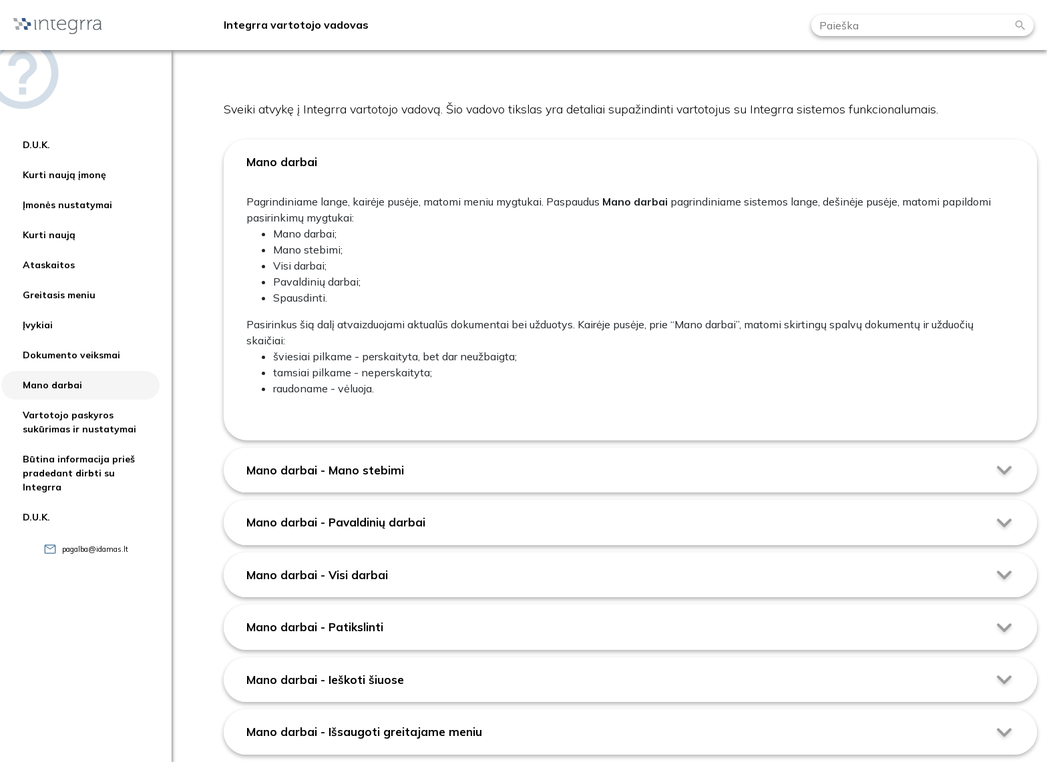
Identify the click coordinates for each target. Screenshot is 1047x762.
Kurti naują (49, 235)
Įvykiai (38, 325)
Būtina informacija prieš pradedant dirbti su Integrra (79, 473)
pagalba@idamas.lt (95, 549)
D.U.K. (36, 145)
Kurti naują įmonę (64, 175)
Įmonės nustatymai (67, 205)
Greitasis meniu (59, 295)
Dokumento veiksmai (71, 355)
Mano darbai (52, 385)
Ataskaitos (49, 265)
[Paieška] (1020, 25)
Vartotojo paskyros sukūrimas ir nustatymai (79, 422)
